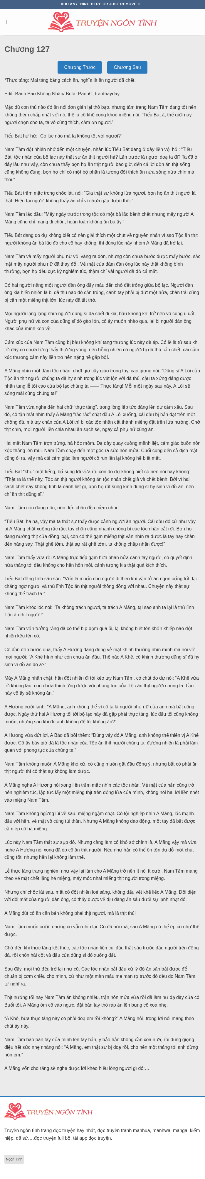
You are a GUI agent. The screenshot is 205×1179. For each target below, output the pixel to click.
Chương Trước (79, 67)
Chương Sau (127, 67)
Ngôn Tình (14, 1159)
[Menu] (7, 22)
